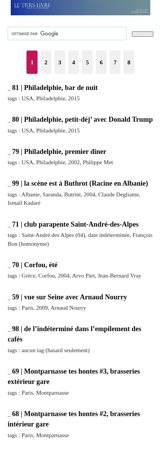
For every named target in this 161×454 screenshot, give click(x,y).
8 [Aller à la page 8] (129, 62)
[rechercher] (66, 33)
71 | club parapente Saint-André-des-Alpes (75, 224)
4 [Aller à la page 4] (73, 62)
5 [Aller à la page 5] (87, 62)
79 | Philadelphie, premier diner (59, 151)
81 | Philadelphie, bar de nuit (55, 87)
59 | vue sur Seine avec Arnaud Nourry (69, 297)
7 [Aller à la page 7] (115, 62)
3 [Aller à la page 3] (59, 62)
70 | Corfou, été (34, 265)
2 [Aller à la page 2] (46, 62)
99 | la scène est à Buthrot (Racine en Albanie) (80, 183)
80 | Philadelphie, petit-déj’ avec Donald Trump (82, 119)
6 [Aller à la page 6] (101, 62)
